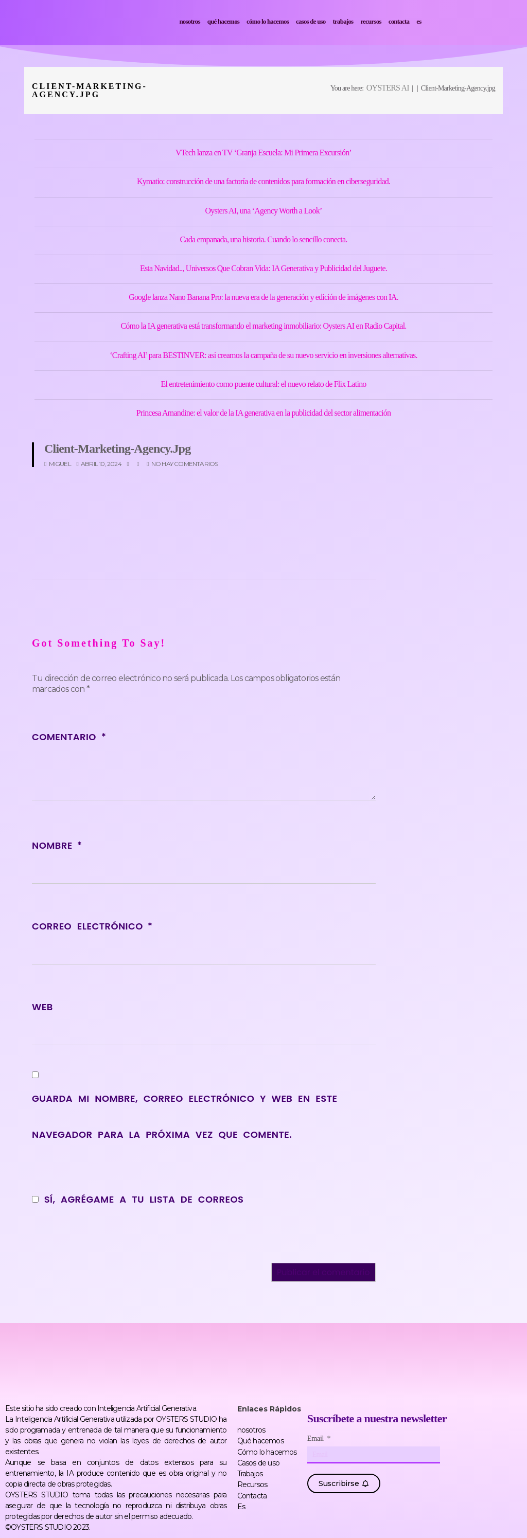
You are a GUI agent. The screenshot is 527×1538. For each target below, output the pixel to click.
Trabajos (343, 21)
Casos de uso (311, 21)
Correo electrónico (92, 926)
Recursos (370, 21)
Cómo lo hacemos (268, 21)
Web (42, 1006)
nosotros (189, 21)
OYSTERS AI (387, 87)
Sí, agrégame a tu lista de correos (137, 1199)
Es (418, 21)
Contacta (399, 21)
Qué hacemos (223, 21)
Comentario (69, 736)
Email (316, 1438)
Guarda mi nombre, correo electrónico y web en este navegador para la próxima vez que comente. (184, 1116)
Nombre (57, 845)
